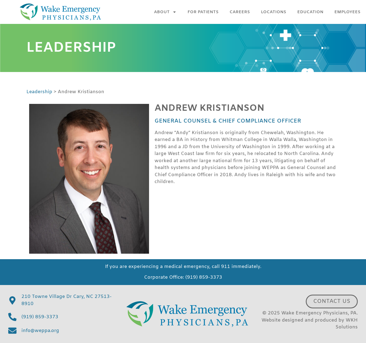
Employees (347, 12)
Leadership (39, 92)
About (165, 12)
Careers (240, 12)
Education (310, 12)
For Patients (203, 12)
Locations (273, 12)
